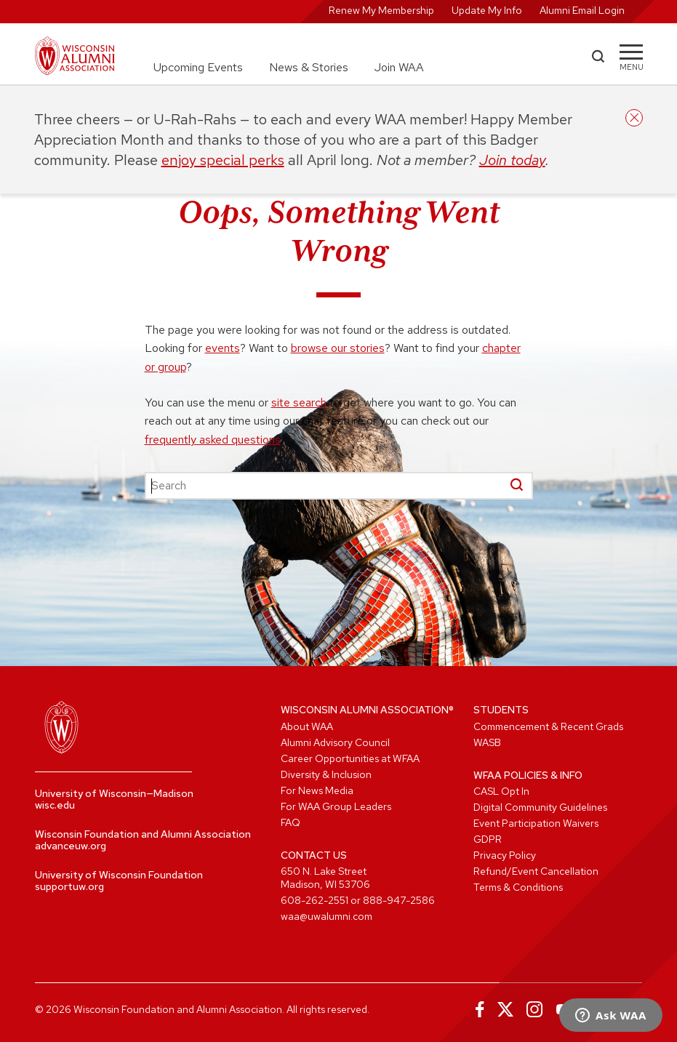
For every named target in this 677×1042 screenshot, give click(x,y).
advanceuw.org (70, 845)
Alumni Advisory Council (335, 742)
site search (299, 402)
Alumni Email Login (582, 10)
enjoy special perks (222, 160)
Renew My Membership (381, 10)
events (222, 348)
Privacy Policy (504, 855)
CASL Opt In (501, 791)
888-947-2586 (399, 900)
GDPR (487, 839)
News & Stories (308, 67)
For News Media (317, 790)
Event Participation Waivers (535, 823)
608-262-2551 (314, 900)
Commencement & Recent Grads (548, 726)
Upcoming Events (198, 67)
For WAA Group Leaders (336, 806)
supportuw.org (69, 886)
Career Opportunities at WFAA (350, 758)
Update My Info (487, 10)
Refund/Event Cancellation (535, 871)
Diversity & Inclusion (326, 774)
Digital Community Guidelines (540, 807)
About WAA (307, 726)
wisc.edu (55, 804)
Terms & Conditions (518, 887)
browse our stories (338, 348)
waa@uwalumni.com (326, 916)
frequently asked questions (213, 439)
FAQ (290, 822)
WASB (487, 742)
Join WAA (399, 67)
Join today (512, 160)
